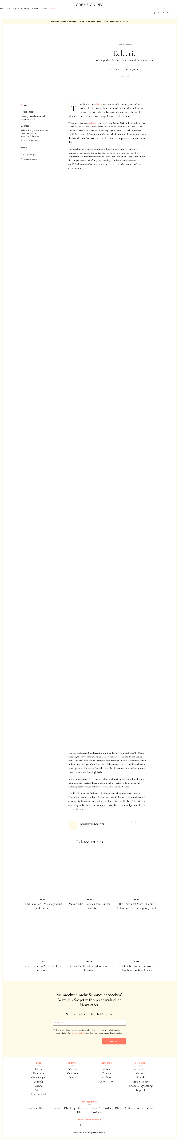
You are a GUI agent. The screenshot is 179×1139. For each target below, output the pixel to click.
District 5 (82, 1108)
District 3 (57, 1108)
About (106, 1069)
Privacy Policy (141, 1081)
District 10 (147, 1108)
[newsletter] (99, 1125)
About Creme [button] (106, 1063)
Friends (140, 1077)
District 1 (32, 1108)
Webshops (72, 1073)
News (72, 1077)
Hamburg (32, 13)
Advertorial (124, 77)
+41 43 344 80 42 (28, 154)
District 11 (82, 1112)
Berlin (9, 13)
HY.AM (103, 1133)
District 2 (44, 1108)
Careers (140, 1073)
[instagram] (86, 1125)
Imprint (140, 1090)
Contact (106, 1073)
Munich (42, 13)
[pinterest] (92, 1125)
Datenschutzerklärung (77, 1033)
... (22, 151)
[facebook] (80, 1125)
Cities (10, 8)
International (38, 1094)
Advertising (140, 1069)
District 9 (133, 1108)
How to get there (31, 140)
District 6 (94, 1108)
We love (72, 1069)
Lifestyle (72, 1063)
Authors (106, 1077)
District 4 (69, 1108)
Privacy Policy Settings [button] (140, 1086)
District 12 (96, 1112)
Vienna (51, 13)
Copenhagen (20, 13)
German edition (121, 21)
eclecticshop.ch (30, 159)
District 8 (120, 1108)
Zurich (59, 13)
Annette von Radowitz (114, 70)
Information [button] (140, 1063)
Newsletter (106, 1081)
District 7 (107, 1108)
